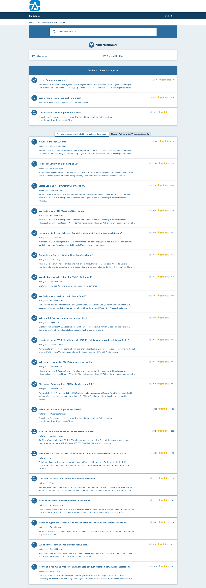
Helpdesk (34, 15)
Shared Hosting (115, 56)
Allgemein (41, 56)
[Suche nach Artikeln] (103, 32)
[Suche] (54, 31)
